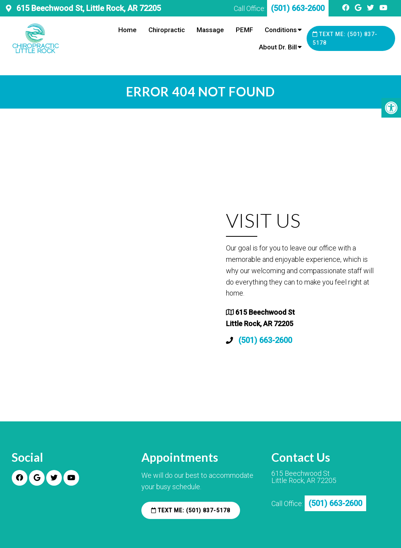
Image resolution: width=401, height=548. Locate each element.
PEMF (244, 30)
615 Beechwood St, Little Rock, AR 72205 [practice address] (87, 8)
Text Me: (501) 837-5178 (345, 38)
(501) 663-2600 (265, 340)
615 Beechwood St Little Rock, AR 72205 (303, 477)
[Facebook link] (346, 8)
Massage (210, 30)
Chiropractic (166, 30)
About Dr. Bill (278, 47)
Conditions (281, 30)
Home (127, 30)
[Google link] (359, 8)
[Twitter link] (371, 8)
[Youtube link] (383, 8)
